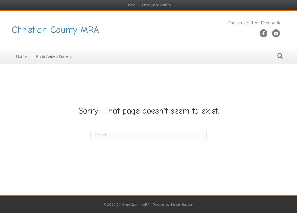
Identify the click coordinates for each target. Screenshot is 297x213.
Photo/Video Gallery (156, 5)
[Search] (280, 56)
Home (130, 5)
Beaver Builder (181, 205)
